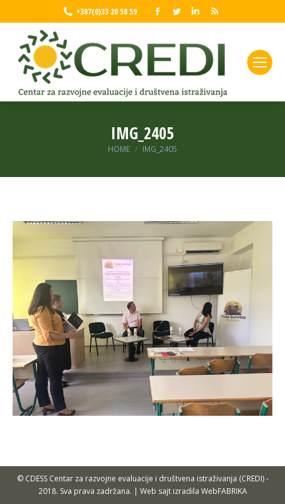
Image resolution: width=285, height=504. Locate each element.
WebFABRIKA (224, 491)
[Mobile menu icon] (259, 62)
